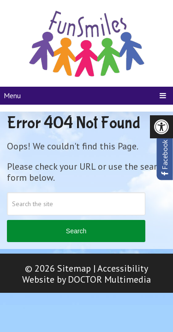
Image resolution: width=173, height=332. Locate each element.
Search (76, 231)
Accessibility (122, 268)
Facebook (164, 158)
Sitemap (74, 268)
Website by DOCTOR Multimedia (86, 279)
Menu (12, 95)
